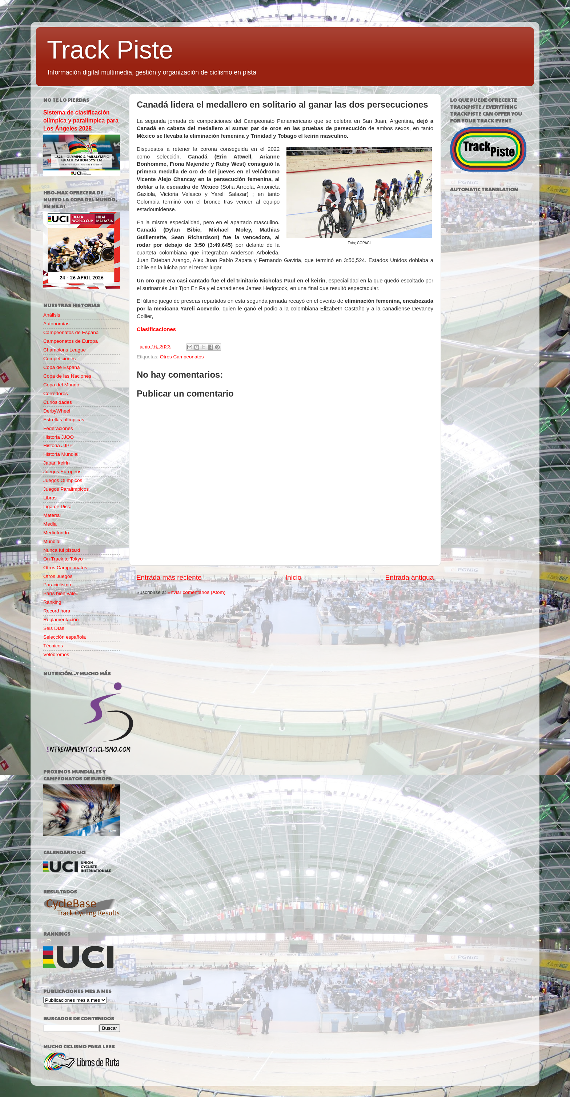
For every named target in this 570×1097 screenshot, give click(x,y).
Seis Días (53, 628)
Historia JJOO (58, 437)
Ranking (52, 602)
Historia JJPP (58, 445)
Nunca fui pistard (61, 550)
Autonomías (56, 323)
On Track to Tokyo (63, 559)
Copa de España (61, 367)
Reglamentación (61, 619)
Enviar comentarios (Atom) (197, 592)
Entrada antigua (409, 577)
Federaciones (58, 428)
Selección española (64, 637)
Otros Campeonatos (182, 356)
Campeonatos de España (71, 332)
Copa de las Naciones (67, 376)
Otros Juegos (57, 576)
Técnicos (53, 645)
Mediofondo (56, 532)
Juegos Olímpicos (62, 480)
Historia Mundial (61, 454)
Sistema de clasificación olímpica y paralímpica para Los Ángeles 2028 (81, 120)
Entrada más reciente (169, 577)
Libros (50, 498)
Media (50, 524)
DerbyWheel (56, 411)
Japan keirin (56, 463)
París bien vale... (61, 593)
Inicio (293, 577)
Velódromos (56, 654)
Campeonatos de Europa (70, 341)
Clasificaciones (156, 329)
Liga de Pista (57, 506)
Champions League (64, 350)
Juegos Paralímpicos (66, 489)
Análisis (51, 315)
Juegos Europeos (62, 471)
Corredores (55, 393)
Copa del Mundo (61, 384)
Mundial (51, 541)
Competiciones (59, 358)
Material (52, 515)
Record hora (56, 611)
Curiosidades (57, 402)
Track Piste (110, 50)
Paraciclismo (57, 584)
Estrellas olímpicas (63, 419)
